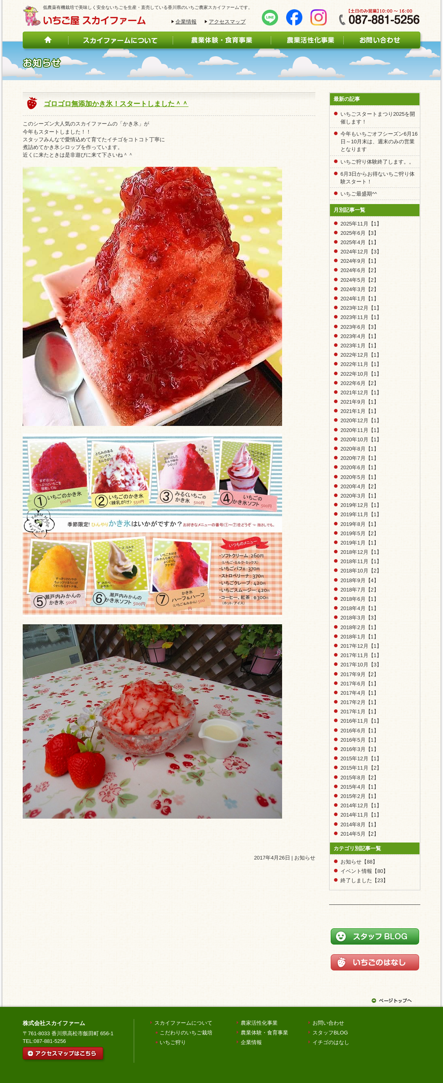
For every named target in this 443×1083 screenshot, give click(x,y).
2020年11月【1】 (361, 430)
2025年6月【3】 (359, 233)
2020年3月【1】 (359, 496)
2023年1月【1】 (359, 346)
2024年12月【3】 (361, 252)
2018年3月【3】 (359, 618)
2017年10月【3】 (361, 665)
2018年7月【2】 (359, 590)
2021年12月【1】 (361, 392)
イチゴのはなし (330, 1042)
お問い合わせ (328, 1023)
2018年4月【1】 (359, 608)
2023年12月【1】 (361, 308)
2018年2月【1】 (359, 627)
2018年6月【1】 (359, 599)
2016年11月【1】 (361, 721)
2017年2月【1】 (359, 702)
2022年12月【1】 (361, 355)
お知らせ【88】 (359, 862)
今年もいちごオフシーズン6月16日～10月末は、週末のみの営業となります (378, 141)
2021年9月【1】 (359, 402)
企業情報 (186, 22)
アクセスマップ (227, 22)
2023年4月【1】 (359, 336)
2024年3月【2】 (359, 289)
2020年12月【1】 (361, 420)
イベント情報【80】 (364, 871)
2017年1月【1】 (359, 712)
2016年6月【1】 (359, 731)
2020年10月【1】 (361, 439)
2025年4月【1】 (359, 242)
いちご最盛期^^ (358, 194)
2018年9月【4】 (359, 580)
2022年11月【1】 (361, 364)
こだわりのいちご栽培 (186, 1033)
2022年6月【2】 (359, 383)
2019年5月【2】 (359, 533)
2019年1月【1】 (359, 543)
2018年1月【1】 (359, 637)
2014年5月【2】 (359, 834)
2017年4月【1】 (359, 693)
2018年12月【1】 (361, 552)
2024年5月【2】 (359, 280)
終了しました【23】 (364, 880)
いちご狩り (173, 1042)
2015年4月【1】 (359, 787)
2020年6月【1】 (359, 467)
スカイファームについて (183, 1023)
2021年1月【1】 (359, 411)
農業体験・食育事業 (264, 1033)
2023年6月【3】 (359, 327)
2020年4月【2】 (359, 486)
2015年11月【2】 (361, 768)
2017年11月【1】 (361, 655)
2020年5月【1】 (359, 477)
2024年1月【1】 (359, 299)
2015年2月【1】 (359, 796)
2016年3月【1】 (359, 749)
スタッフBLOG (330, 1033)
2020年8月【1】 (359, 449)
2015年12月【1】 (361, 758)
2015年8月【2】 (359, 777)
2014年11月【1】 (361, 815)
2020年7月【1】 (359, 458)
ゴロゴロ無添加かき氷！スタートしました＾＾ (116, 104)
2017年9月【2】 (359, 674)
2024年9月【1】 (359, 261)
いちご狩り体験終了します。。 (377, 162)
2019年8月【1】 (359, 524)
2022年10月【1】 (361, 374)
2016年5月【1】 (359, 740)
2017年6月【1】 (359, 684)
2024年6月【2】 (359, 270)
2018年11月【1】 (361, 561)
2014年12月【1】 (361, 805)
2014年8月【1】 (359, 824)
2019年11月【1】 (361, 514)
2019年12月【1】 (361, 505)
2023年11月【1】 (361, 317)
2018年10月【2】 (361, 571)
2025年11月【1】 (361, 224)
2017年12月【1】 (361, 646)
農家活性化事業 (259, 1023)
